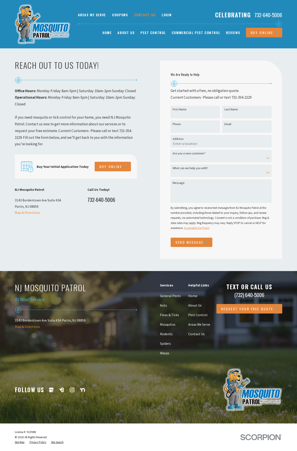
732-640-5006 (268, 15)
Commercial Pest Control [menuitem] (196, 32)
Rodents (166, 334)
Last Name (231, 109)
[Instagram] (72, 389)
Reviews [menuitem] (233, 32)
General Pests (170, 296)
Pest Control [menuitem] (153, 32)
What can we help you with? (190, 168)
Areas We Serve (92, 14)
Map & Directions (27, 212)
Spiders (165, 343)
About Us (195, 305)
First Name (179, 109)
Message (179, 183)
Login (167, 14)
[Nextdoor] (82, 389)
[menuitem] (20, 442)
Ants (163, 305)
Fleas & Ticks (169, 315)
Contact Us (145, 14)
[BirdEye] (61, 389)
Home (192, 296)
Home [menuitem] (107, 32)
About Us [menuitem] (126, 32)
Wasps (164, 353)
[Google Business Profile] (51, 389)
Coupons (120, 14)
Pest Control (198, 315)
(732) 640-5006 (249, 295)
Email (227, 124)
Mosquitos (167, 324)
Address (178, 139)
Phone (177, 124)
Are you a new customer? (189, 153)
